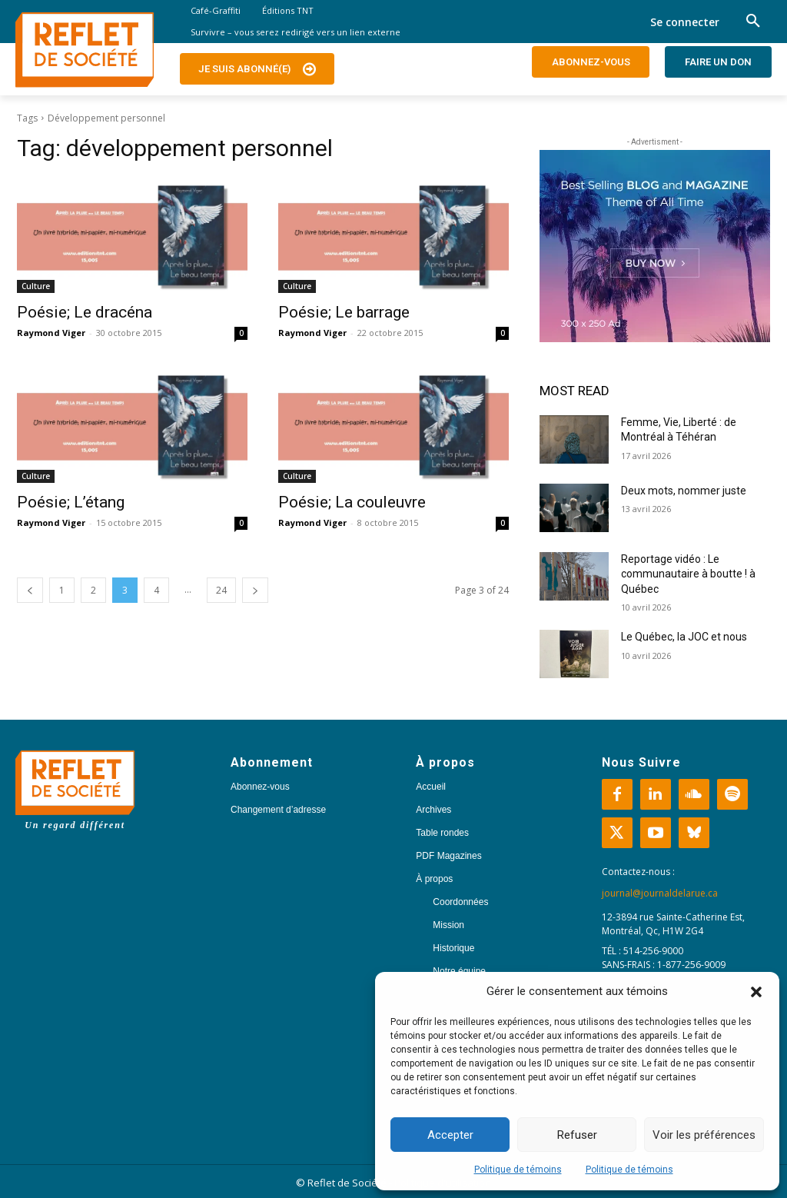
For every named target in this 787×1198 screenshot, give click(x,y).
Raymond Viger (51, 332)
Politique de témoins (518, 1169)
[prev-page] (30, 590)
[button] (756, 992)
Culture (36, 286)
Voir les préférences (704, 1135)
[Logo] (84, 50)
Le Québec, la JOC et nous (684, 637)
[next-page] (255, 590)
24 (221, 590)
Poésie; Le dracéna (84, 312)
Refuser (577, 1135)
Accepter (450, 1135)
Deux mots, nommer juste (685, 490)
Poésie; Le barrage (344, 312)
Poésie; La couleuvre (352, 502)
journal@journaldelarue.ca (660, 893)
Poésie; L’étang (71, 502)
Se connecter (684, 22)
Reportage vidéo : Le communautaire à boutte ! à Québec (688, 574)
